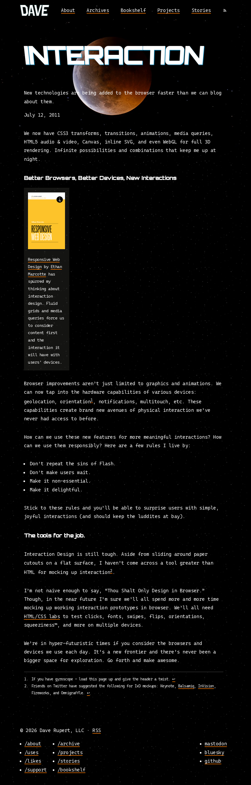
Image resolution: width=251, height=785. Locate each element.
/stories (69, 761)
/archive (69, 743)
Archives (98, 10)
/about (33, 743)
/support (36, 769)
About (68, 10)
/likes (33, 761)
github (213, 761)
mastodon (216, 743)
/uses (31, 752)
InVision (206, 686)
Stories (201, 10)
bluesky (214, 752)
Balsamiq (186, 686)
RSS (96, 730)
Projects (168, 10)
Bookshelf (133, 10)
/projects (70, 752)
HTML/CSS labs (42, 616)
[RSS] (225, 10)
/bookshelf (72, 769)
